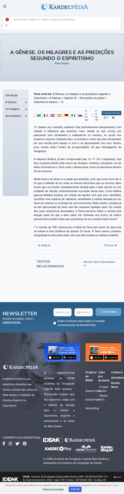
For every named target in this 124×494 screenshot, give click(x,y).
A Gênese (11, 102)
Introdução (11, 95)
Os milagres (12, 109)
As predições (13, 115)
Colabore (117, 372)
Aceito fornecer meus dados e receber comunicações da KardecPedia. (81, 323)
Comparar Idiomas (111, 113)
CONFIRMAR (108, 311)
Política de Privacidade (53, 489)
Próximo (110, 245)
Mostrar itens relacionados (99, 263)
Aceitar (75, 489)
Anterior (44, 245)
